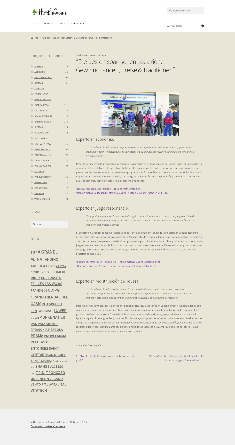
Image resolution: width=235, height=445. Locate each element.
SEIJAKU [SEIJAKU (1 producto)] (55, 361)
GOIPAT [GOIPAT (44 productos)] (54, 290)
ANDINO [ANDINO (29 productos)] (51, 259)
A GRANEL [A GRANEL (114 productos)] (48, 252)
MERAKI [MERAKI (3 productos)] (35, 317)
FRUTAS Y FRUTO (42, 110)
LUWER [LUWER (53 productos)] (60, 310)
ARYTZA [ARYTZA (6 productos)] (61, 266)
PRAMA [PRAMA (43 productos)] (37, 335)
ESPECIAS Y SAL (42, 105)
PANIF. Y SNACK (41, 160)
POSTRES (39, 171)
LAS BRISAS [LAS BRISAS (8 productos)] (45, 311)
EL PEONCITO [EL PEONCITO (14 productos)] (51, 277)
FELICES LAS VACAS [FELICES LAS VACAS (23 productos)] (46, 283)
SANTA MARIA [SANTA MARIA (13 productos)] (41, 360)
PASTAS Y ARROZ (42, 165)
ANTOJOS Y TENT (43, 77)
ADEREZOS (39, 71)
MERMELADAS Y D (42, 154)
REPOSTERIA (40, 182)
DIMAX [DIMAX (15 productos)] (35, 277)
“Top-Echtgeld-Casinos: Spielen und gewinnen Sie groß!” (105, 358)
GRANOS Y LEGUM (43, 116)
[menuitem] (36, 23)
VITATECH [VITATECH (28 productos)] (39, 390)
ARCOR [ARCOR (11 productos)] (50, 266)
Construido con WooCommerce (48, 426)
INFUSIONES (40, 138)
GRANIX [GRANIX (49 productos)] (38, 297)
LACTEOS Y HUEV (42, 143)
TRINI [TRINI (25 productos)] (41, 372)
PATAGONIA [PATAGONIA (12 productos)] (39, 330)
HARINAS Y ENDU (42, 121)
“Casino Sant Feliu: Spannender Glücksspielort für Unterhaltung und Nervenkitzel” (176, 358)
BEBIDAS (38, 83)
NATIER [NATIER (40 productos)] (59, 317)
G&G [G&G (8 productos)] (44, 290)
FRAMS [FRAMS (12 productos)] (36, 290)
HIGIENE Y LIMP (41, 132)
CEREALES (39, 88)
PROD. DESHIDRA (42, 176)
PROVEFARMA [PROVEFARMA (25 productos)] (55, 335)
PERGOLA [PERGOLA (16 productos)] (55, 329)
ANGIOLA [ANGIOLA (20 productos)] (38, 266)
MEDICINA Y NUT (42, 149)
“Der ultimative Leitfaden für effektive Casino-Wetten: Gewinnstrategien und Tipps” (123, 192)
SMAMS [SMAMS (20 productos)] (41, 366)
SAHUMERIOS (41, 187)
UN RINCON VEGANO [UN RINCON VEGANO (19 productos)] (47, 378)
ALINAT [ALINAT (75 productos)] (37, 259)
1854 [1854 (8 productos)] (34, 252)
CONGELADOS (41, 94)
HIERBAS (38, 127)
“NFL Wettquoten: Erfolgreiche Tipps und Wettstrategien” (108, 188)
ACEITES (38, 66)
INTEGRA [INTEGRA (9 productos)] (48, 304)
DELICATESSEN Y (42, 99)
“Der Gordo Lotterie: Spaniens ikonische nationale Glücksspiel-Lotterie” (116, 266)
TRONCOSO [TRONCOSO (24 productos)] (55, 372)
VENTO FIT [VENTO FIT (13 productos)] (38, 384)
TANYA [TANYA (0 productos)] (33, 373)
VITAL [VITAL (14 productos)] (62, 384)
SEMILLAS (39, 193)
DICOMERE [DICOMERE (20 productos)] (57, 272)
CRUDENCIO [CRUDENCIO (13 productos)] (40, 272)
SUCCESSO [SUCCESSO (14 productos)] (55, 366)
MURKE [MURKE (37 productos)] (45, 317)
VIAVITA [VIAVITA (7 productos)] (52, 384)
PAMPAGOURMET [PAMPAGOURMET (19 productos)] (44, 323)
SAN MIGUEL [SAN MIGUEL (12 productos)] (56, 355)
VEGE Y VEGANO (42, 199)
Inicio (37, 37)
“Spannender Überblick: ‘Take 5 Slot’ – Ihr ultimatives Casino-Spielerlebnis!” (118, 261)
